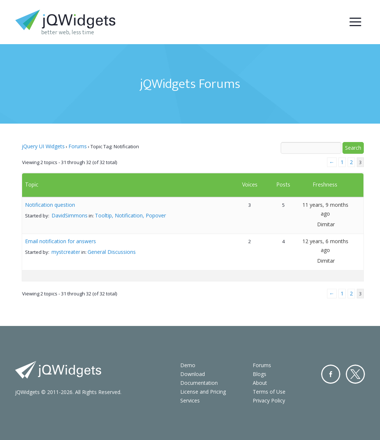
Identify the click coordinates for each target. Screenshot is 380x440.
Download (192, 373)
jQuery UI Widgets (43, 146)
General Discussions (112, 251)
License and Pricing (203, 391)
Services (190, 400)
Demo (187, 365)
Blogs (259, 373)
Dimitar (326, 224)
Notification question (50, 204)
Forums (77, 146)
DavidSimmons (70, 215)
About (260, 382)
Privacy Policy (269, 400)
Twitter (355, 374)
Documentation (199, 382)
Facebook (330, 374)
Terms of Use (269, 391)
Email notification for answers (60, 241)
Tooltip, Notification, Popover (130, 215)
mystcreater (66, 251)
